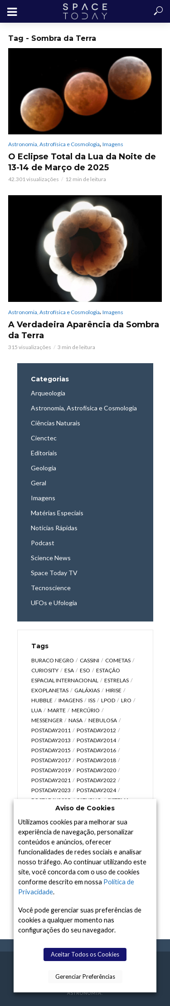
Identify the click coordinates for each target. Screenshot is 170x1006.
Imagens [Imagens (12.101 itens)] (70, 700)
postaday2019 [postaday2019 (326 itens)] (51, 770)
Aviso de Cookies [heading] (85, 808)
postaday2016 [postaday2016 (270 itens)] (96, 750)
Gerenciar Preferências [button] (85, 976)
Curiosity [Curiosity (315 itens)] (44, 670)
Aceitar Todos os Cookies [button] (85, 954)
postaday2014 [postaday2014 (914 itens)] (96, 740)
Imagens (112, 144)
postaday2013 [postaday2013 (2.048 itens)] (51, 740)
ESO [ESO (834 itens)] (85, 670)
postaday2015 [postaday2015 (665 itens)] (51, 750)
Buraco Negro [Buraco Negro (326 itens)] (52, 660)
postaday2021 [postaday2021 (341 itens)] (51, 780)
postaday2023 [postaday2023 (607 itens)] (51, 790)
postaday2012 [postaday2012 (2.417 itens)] (96, 730)
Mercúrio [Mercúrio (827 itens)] (86, 710)
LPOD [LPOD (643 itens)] (108, 700)
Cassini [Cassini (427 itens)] (89, 660)
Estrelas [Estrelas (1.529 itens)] (116, 680)
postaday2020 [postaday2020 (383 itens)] (96, 770)
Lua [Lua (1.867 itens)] (36, 710)
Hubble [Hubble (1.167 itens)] (42, 700)
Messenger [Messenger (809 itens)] (47, 720)
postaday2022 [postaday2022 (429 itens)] (96, 780)
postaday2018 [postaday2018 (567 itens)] (96, 760)
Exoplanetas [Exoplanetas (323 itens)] (49, 690)
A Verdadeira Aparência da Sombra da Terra (83, 330)
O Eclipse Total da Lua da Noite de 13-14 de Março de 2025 (82, 162)
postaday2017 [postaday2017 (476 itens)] (51, 760)
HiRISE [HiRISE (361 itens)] (113, 690)
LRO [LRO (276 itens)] (126, 700)
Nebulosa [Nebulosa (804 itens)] (102, 720)
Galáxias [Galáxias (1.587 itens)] (87, 690)
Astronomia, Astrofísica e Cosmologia (54, 144)
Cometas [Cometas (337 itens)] (118, 660)
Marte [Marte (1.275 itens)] (57, 710)
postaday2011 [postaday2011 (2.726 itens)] (51, 730)
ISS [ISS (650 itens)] (91, 700)
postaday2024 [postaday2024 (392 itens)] (96, 790)
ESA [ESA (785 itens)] (69, 670)
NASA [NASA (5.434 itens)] (75, 720)
